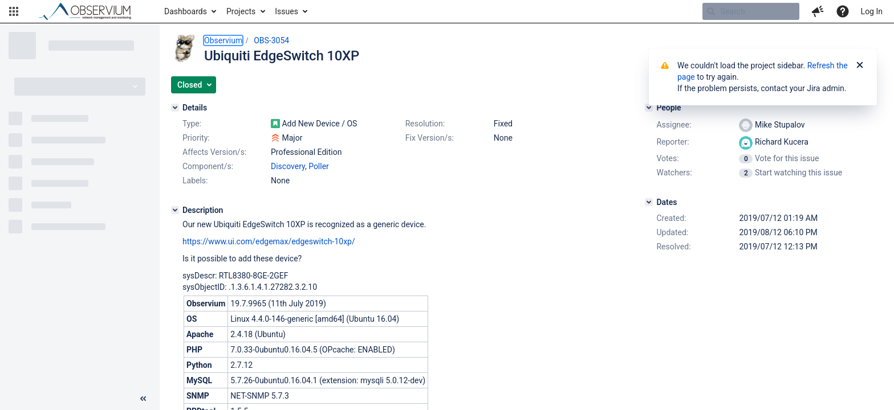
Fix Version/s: (429, 137)
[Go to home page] (90, 11)
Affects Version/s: (214, 152)
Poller (318, 166)
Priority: (196, 137)
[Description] (175, 210)
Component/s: (207, 166)
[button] (14, 11)
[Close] (859, 65)
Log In (872, 11)
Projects (240, 11)
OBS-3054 (271, 40)
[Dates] (649, 202)
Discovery (288, 166)
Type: (191, 123)
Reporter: (672, 141)
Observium (223, 40)
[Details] (175, 108)
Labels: (195, 180)
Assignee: (673, 124)
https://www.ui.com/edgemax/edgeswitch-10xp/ (268, 241)
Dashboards (185, 11)
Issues (286, 11)
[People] (649, 108)
